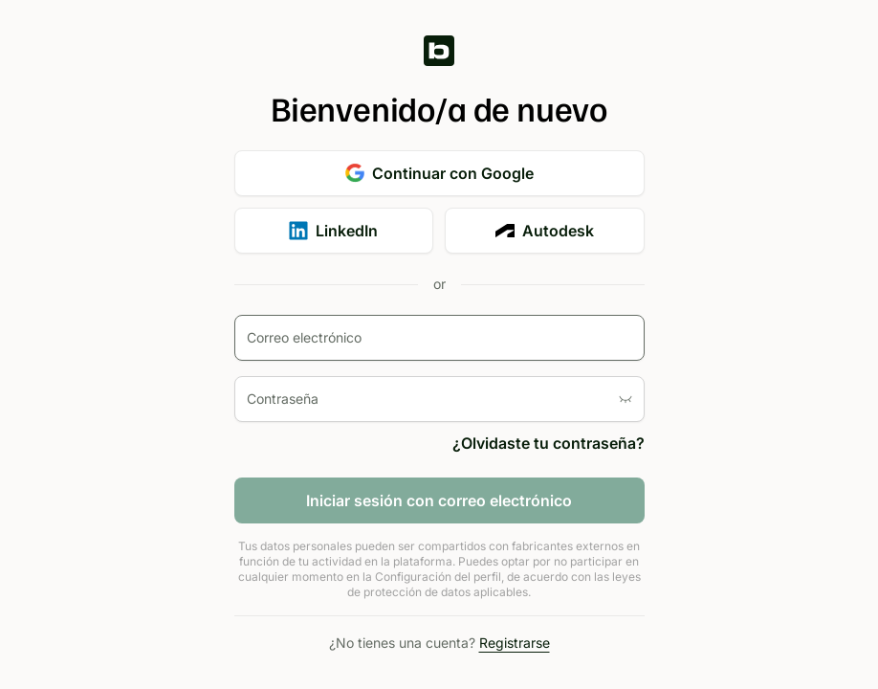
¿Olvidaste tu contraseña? (548, 443)
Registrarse (514, 642)
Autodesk (544, 230)
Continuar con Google (439, 173)
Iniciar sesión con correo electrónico (439, 500)
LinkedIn (333, 230)
